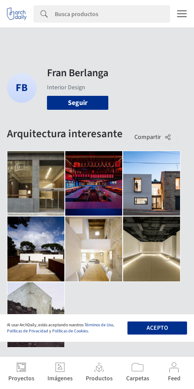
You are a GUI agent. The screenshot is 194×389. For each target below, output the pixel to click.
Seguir (77, 103)
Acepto (157, 328)
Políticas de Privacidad (27, 331)
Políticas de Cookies (70, 331)
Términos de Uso (98, 325)
